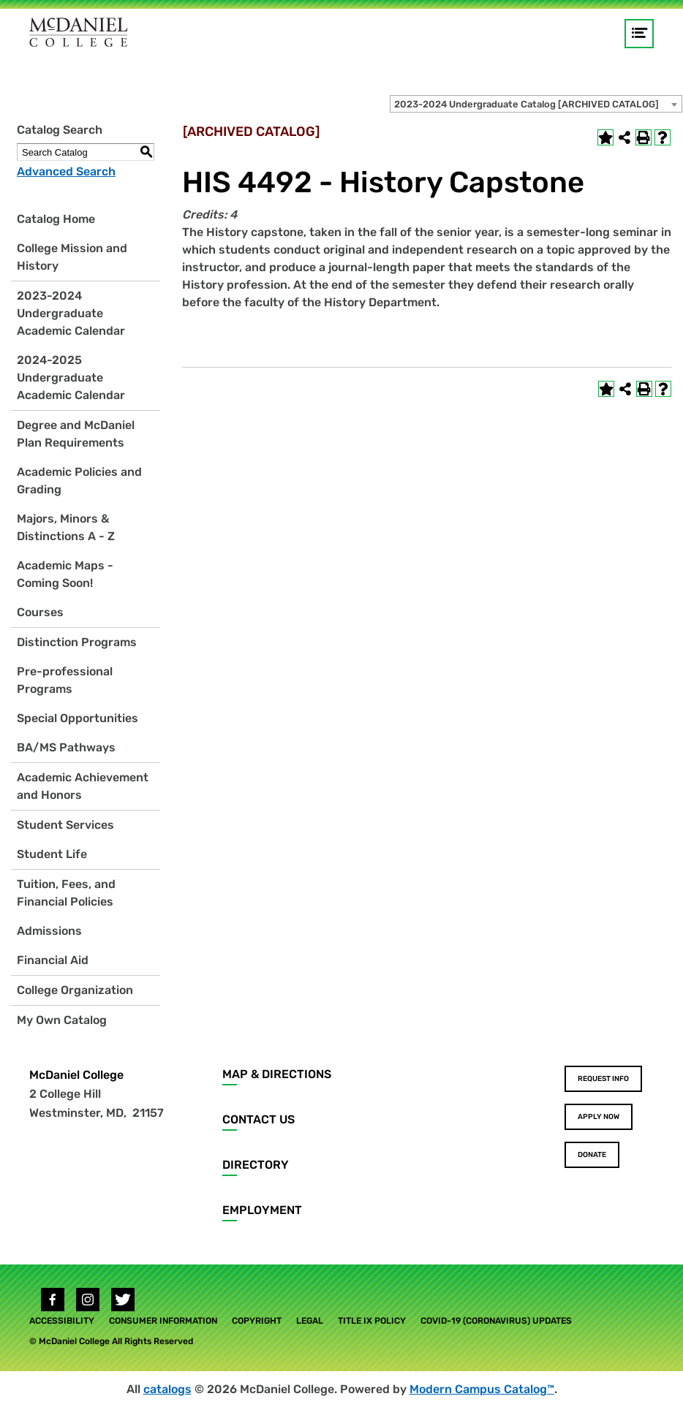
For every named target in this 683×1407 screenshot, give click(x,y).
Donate (592, 1154)
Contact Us (258, 1119)
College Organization (75, 990)
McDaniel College (76, 1075)
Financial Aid (52, 960)
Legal (309, 1321)
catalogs (167, 1389)
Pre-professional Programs (65, 680)
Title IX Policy (372, 1321)
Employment (262, 1210)
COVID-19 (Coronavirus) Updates (496, 1321)
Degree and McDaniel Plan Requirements (76, 434)
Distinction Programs (77, 642)
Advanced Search (66, 171)
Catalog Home (56, 219)
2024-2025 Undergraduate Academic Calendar (71, 377)
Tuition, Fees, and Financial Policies (66, 893)
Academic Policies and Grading (79, 480)
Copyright (257, 1321)
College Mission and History (72, 257)
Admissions (49, 931)
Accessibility (61, 1321)
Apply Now (598, 1116)
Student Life (52, 854)
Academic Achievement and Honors (82, 786)
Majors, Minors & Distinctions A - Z (66, 527)
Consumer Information (163, 1321)
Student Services (65, 825)
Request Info (603, 1078)
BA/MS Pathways (66, 747)
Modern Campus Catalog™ (482, 1389)
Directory (255, 1165)
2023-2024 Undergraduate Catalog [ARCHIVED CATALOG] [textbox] (526, 104)
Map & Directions (276, 1074)
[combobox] (536, 104)
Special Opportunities (77, 718)
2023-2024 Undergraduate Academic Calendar (71, 313)
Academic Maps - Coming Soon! (65, 574)
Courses (40, 612)
